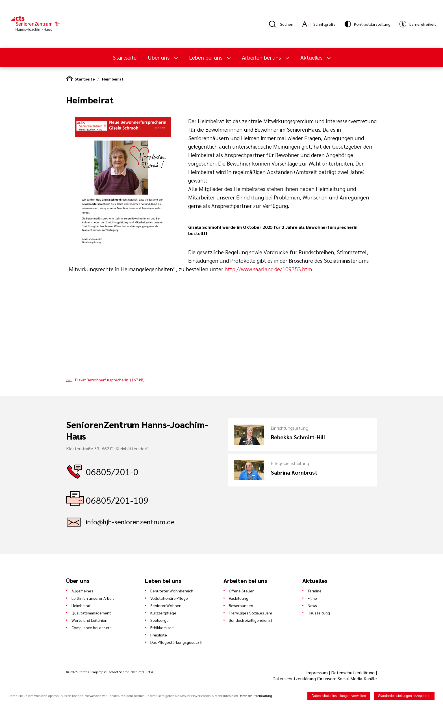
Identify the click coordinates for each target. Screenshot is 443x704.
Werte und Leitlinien (89, 620)
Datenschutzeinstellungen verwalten (339, 696)
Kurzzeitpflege (163, 612)
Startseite (124, 57)
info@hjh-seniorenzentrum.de (130, 521)
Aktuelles (312, 57)
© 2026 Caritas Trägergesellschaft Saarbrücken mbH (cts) (109, 672)
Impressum (317, 672)
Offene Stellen (242, 590)
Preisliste (158, 634)
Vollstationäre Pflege (169, 598)
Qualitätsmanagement (91, 612)
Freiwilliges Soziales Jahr (250, 612)
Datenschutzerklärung (353, 672)
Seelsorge (159, 620)
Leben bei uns (206, 57)
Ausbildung (238, 598)
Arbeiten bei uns (262, 57)
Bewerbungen (241, 605)
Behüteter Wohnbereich (171, 590)
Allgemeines (82, 590)
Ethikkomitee (162, 627)
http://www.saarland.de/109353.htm (268, 269)
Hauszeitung (319, 612)
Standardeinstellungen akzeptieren (404, 696)
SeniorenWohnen (165, 605)
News (312, 605)
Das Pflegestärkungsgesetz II (176, 642)
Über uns (159, 57)
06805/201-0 (112, 471)
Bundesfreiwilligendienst (250, 620)
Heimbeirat (112, 78)
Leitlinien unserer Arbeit (92, 598)
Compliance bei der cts (91, 627)
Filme (312, 598)
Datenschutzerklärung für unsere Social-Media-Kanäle (324, 678)
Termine (315, 590)
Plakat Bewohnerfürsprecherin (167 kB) (110, 379)
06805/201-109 (117, 500)
